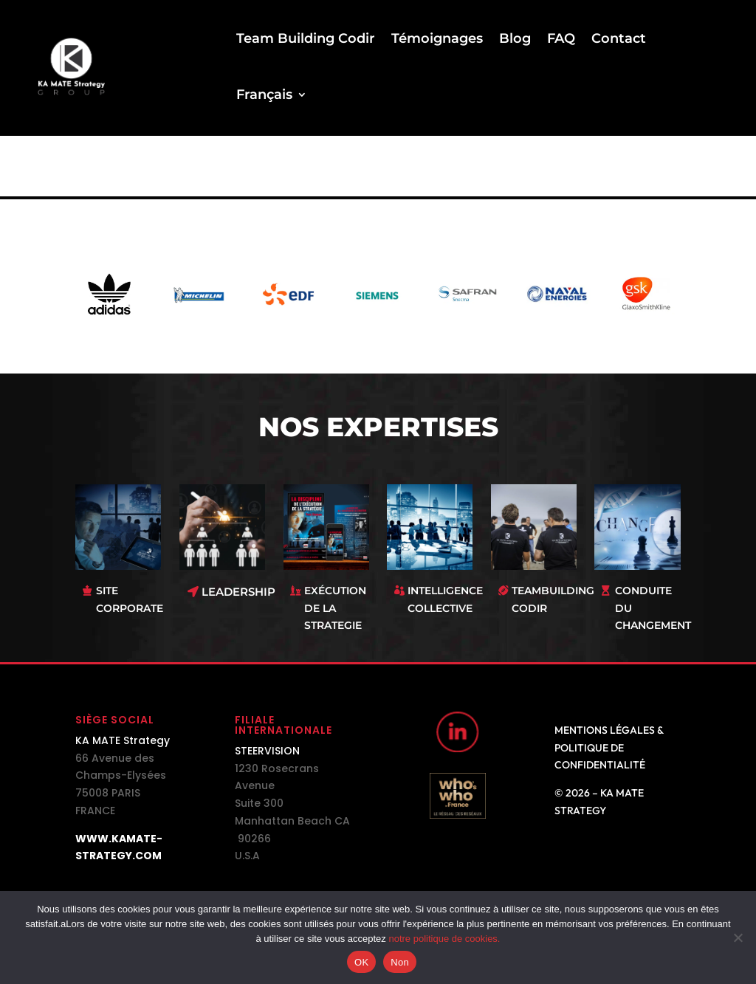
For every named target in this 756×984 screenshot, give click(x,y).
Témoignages (437, 38)
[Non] (737, 937)
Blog (515, 38)
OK (361, 962)
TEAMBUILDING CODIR (553, 599)
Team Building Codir (305, 38)
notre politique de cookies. (444, 938)
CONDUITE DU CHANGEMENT (653, 608)
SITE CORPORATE (129, 599)
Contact (618, 38)
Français (264, 94)
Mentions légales (604, 730)
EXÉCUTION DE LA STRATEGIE (335, 608)
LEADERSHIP (238, 592)
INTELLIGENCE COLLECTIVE (445, 599)
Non (400, 962)
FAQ (561, 38)
